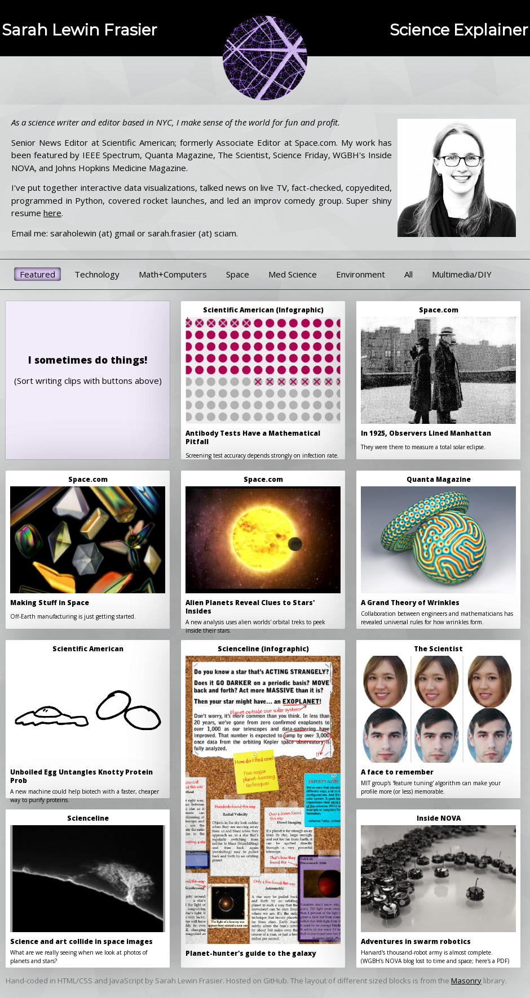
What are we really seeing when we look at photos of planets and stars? (87, 889)
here (52, 212)
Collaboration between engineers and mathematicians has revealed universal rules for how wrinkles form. (438, 550)
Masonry (466, 980)
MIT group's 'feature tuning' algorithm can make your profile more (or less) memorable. (438, 720)
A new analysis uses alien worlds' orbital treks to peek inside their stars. (263, 552)
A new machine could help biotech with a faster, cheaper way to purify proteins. (87, 721)
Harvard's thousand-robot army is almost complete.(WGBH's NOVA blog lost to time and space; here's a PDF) (438, 889)
